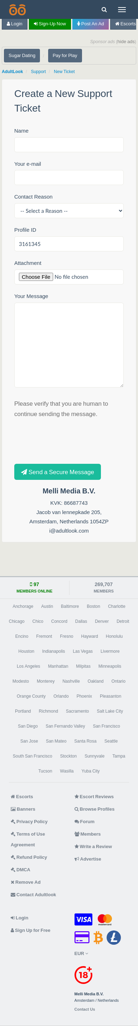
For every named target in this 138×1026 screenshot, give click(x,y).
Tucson (45, 771)
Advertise (88, 859)
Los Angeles (28, 666)
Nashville (71, 681)
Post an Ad (90, 23)
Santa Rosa (85, 741)
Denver (102, 621)
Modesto (20, 681)
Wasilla (66, 771)
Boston (93, 606)
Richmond (48, 711)
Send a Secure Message (57, 472)
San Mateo (56, 741)
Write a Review (93, 846)
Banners (23, 809)
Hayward (89, 636)
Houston (27, 651)
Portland (23, 711)
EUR (81, 953)
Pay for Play (65, 55)
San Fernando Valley (65, 726)
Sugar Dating (22, 55)
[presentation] (68, 440)
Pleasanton (110, 696)
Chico (38, 621)
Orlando (61, 696)
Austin (47, 606)
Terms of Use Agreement (28, 839)
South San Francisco (32, 756)
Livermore (110, 651)
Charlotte (117, 606)
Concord (59, 621)
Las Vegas (83, 651)
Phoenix (84, 696)
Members (88, 834)
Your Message (31, 296)
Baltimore (70, 606)
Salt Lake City (110, 711)
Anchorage (22, 606)
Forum (84, 821)
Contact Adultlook (33, 894)
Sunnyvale (94, 756)
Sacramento (77, 711)
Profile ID (25, 229)
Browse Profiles (95, 809)
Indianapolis (53, 651)
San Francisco (106, 726)
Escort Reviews (94, 796)
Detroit (123, 621)
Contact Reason (33, 196)
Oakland (96, 681)
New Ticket (64, 72)
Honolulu (114, 636)
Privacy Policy (29, 821)
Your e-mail (27, 163)
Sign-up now (50, 23)
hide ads (126, 41)
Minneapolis (109, 666)
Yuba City (91, 771)
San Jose (29, 741)
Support (38, 72)
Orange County (31, 696)
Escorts (22, 796)
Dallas (81, 621)
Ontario (119, 681)
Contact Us (85, 1009)
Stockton (68, 756)
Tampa (118, 756)
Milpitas (83, 666)
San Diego (28, 726)
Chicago (17, 621)
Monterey (46, 681)
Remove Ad (26, 882)
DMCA (20, 869)
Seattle (111, 741)
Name (21, 130)
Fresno (66, 636)
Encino (22, 636)
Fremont (44, 636)
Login (14, 23)
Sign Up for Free (30, 930)
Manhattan (58, 666)
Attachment (27, 263)
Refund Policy (29, 857)
